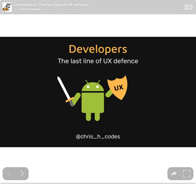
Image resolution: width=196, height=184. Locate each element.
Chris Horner (30, 9)
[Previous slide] (9, 173)
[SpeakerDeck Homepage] (189, 8)
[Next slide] (22, 173)
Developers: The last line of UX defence (51, 5)
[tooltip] (174, 173)
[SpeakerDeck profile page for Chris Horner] (7, 7)
